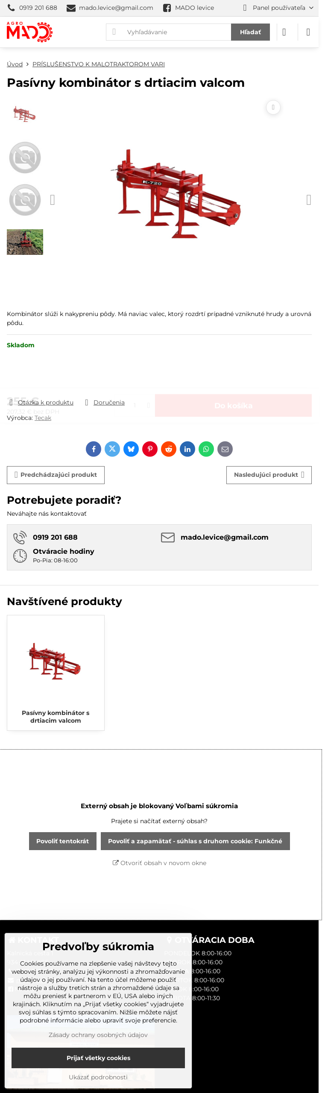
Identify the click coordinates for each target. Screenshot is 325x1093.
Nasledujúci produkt (269, 474)
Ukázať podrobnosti (98, 1077)
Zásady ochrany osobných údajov (98, 1035)
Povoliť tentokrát (62, 841)
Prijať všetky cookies (98, 1058)
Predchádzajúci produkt (56, 474)
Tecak (43, 418)
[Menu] (308, 32)
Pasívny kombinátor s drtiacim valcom (55, 716)
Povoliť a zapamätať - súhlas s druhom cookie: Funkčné (195, 841)
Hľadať (250, 32)
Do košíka (233, 373)
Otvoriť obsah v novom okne (159, 863)
